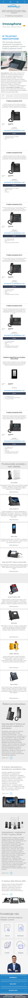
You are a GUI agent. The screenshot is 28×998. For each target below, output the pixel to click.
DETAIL (14, 133)
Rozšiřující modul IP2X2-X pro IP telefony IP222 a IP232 (14, 358)
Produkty (4, 10)
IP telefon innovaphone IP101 (14, 101)
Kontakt (7, 952)
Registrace (20, 935)
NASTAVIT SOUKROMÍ (8, 996)
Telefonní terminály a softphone (13, 11)
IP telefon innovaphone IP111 (14, 204)
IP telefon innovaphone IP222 (14, 305)
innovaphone (10, 123)
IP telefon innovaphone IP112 (14, 255)
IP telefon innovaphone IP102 (14, 152)
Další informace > (14, 492)
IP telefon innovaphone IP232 (14, 412)
